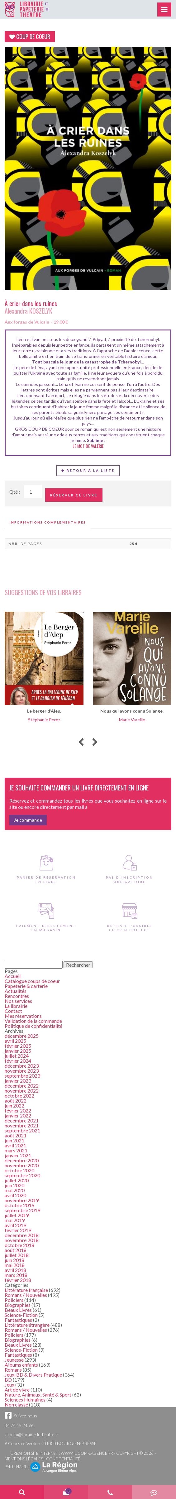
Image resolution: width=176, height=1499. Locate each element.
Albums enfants (21, 1365)
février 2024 (18, 1061)
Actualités (15, 991)
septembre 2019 (22, 1210)
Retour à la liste (88, 470)
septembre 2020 (22, 1175)
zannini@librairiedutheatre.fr (32, 1434)
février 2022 (18, 1110)
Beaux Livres (18, 1310)
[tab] (48, 522)
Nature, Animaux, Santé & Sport (38, 1394)
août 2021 (15, 1135)
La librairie (16, 1006)
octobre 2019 (19, 1205)
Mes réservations (23, 1016)
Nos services (18, 1001)
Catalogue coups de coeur (32, 981)
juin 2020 (14, 1185)
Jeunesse (14, 1360)
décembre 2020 (22, 1160)
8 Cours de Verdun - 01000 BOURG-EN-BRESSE (51, 1443)
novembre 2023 (22, 1071)
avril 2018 (15, 1270)
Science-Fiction (21, 1315)
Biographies (18, 1305)
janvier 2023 (18, 1081)
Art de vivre (17, 1389)
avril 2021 (15, 1145)
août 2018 (15, 1250)
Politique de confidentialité (33, 1026)
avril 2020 (15, 1195)
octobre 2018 (19, 1245)
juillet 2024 (17, 1056)
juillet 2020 (17, 1180)
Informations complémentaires (48, 522)
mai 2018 (15, 1265)
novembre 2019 (22, 1200)
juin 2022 (14, 1105)
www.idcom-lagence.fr (87, 1453)
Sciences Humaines (25, 1399)
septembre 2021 (22, 1130)
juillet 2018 (17, 1255)
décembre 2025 (22, 1036)
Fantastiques (18, 1320)
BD (8, 1380)
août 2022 (15, 1100)
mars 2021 (16, 1150)
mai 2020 (15, 1190)
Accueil (13, 976)
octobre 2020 (19, 1170)
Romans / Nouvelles (26, 1295)
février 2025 (18, 1046)
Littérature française (26, 1290)
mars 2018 (16, 1275)
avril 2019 (15, 1225)
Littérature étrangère (27, 1325)
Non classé (16, 1404)
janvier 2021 (18, 1155)
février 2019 (18, 1230)
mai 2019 (15, 1220)
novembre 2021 (22, 1125)
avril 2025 (15, 1041)
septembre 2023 (22, 1076)
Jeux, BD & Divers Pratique (33, 1375)
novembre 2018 (22, 1240)
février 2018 (18, 1280)
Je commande (28, 820)
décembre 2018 (22, 1235)
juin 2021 (14, 1140)
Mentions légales (24, 1458)
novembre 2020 (22, 1165)
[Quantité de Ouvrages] (33, 491)
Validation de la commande (33, 1021)
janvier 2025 (18, 1051)
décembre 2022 (22, 1086)
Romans (13, 1370)
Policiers (14, 1300)
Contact (13, 1011)
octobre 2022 (19, 1095)
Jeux (9, 1385)
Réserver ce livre (74, 495)
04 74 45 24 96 (19, 1425)
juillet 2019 (17, 1215)
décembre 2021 (22, 1120)
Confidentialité (63, 1458)
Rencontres (17, 996)
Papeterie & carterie (26, 986)
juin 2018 (14, 1260)
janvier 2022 (18, 1115)
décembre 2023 (22, 1066)
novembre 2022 (22, 1090)
